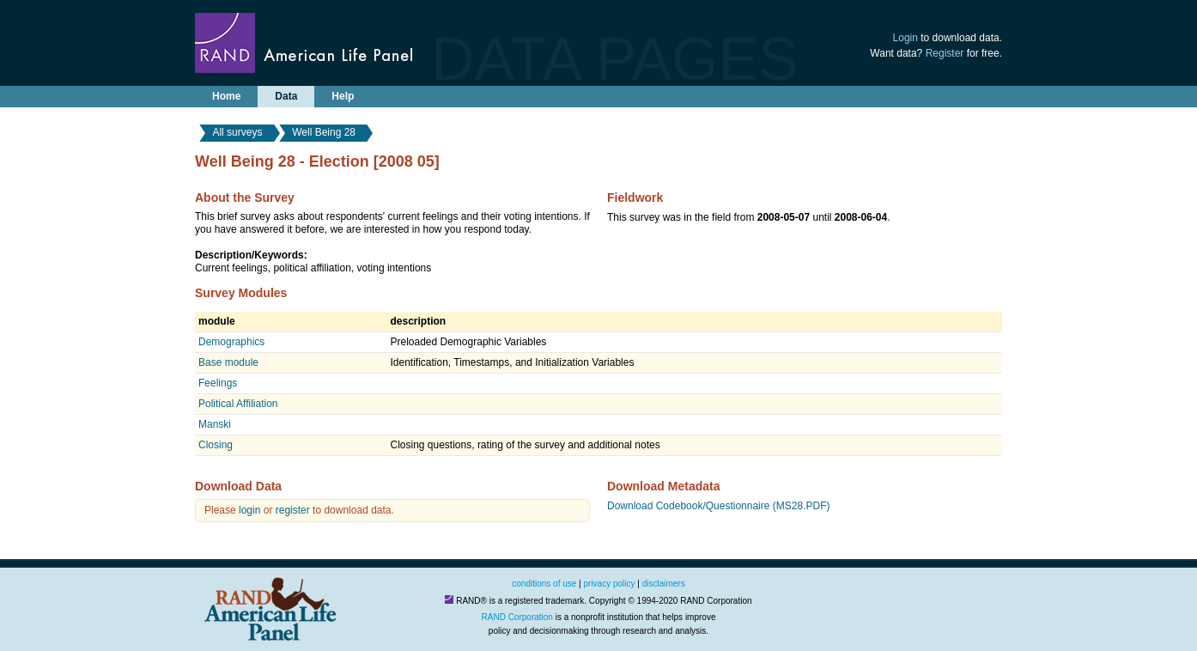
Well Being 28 (323, 132)
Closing (215, 445)
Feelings (217, 383)
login (249, 510)
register (293, 510)
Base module (228, 362)
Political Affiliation (238, 404)
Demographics (231, 342)
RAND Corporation (517, 617)
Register (945, 53)
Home (226, 96)
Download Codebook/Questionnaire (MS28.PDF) (718, 506)
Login (905, 38)
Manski (214, 424)
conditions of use (544, 583)
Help (342, 96)
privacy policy (609, 583)
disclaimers (663, 583)
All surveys (237, 132)
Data (286, 96)
